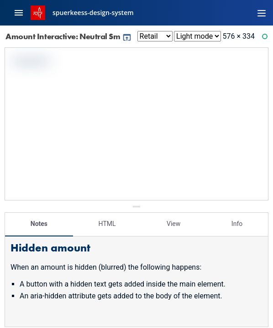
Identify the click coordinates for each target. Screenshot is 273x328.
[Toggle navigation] (261, 13)
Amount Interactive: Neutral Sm (68, 36)
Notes (39, 223)
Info (236, 223)
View (173, 223)
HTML (107, 223)
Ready (266, 38)
